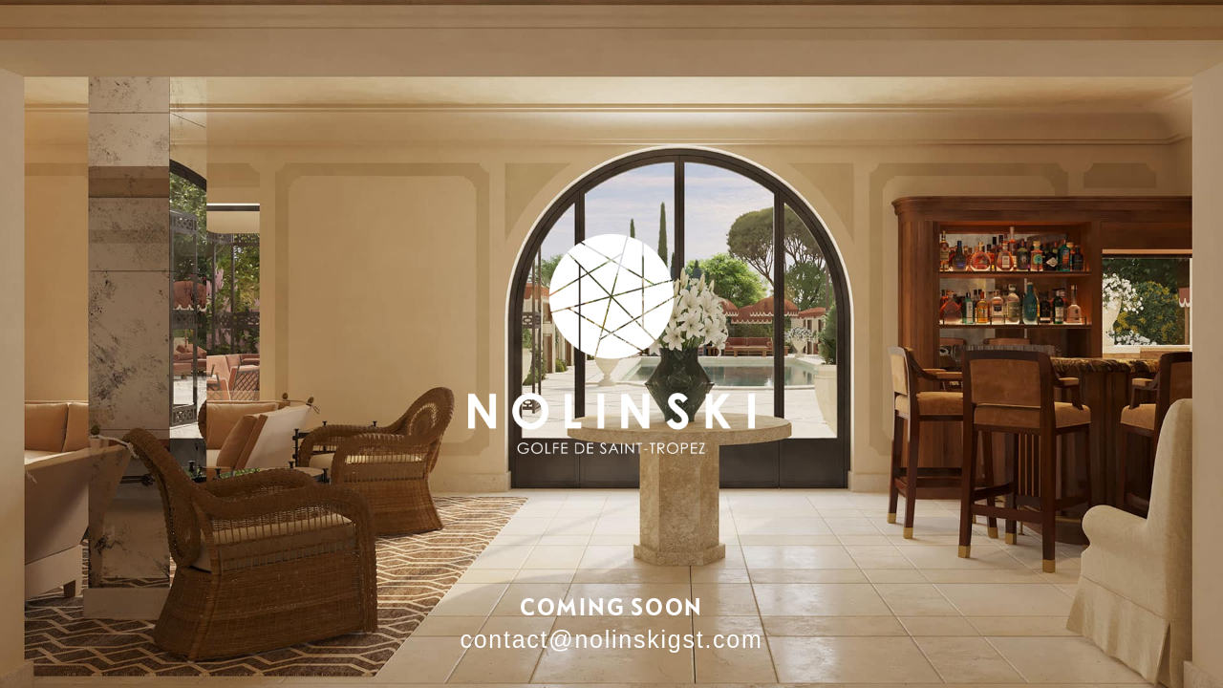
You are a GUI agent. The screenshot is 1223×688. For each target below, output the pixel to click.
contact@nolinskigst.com (611, 639)
